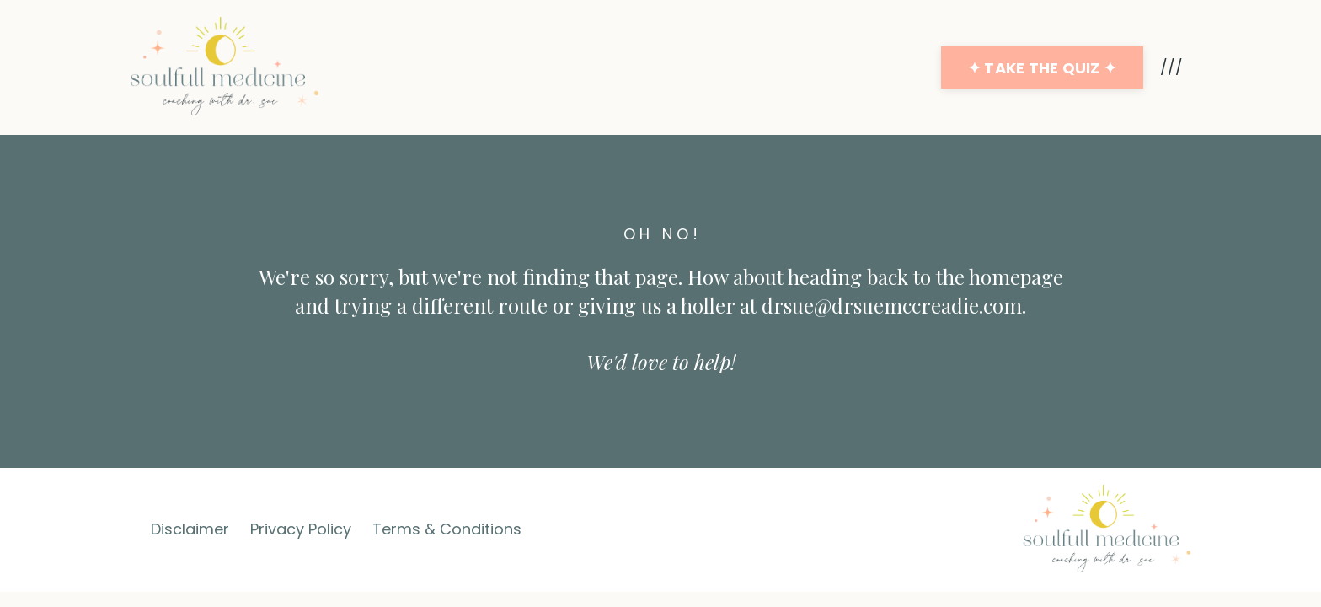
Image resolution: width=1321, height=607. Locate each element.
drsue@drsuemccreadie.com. (894, 305)
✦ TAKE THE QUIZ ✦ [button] (1042, 67)
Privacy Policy (300, 529)
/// (1171, 67)
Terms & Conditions (446, 529)
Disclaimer (190, 529)
